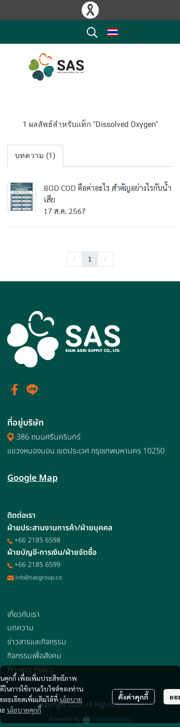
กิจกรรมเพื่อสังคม (34, 656)
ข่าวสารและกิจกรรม (36, 642)
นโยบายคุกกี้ (24, 709)
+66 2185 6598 (37, 540)
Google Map (32, 478)
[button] (92, 32)
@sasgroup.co (43, 577)
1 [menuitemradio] (90, 258)
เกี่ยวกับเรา (23, 614)
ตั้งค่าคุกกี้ (133, 696)
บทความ (20, 628)
